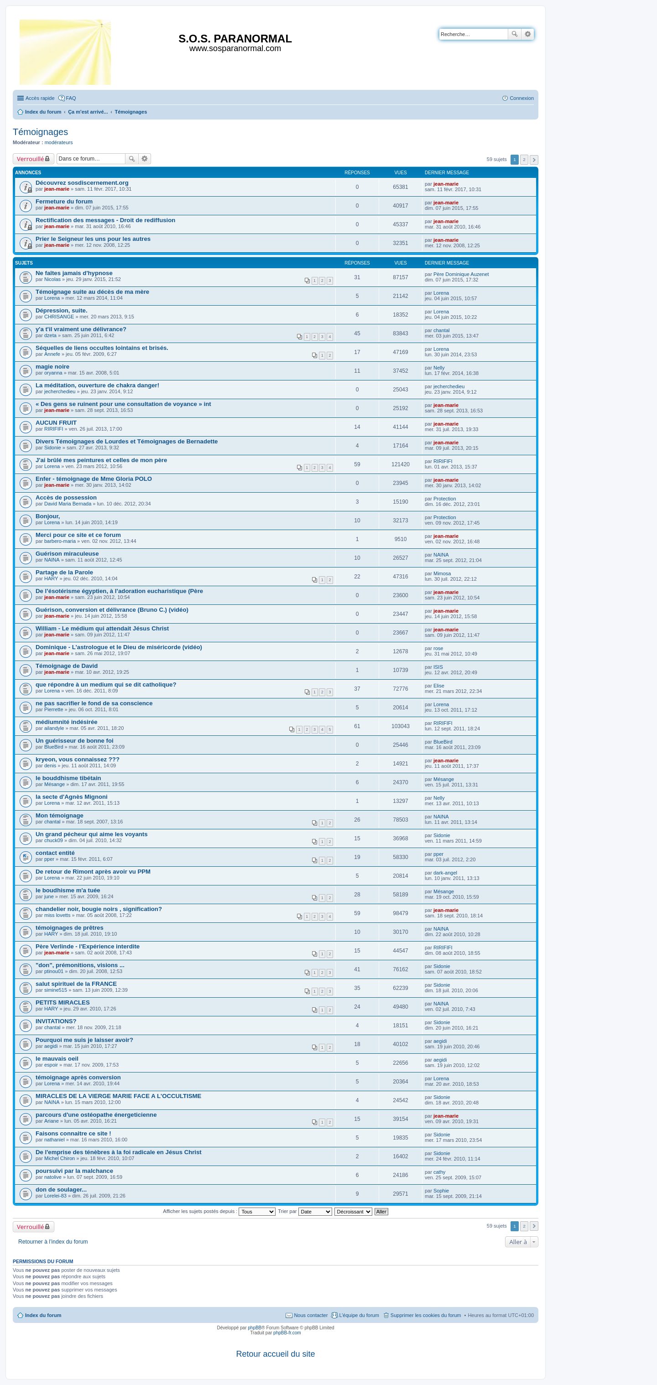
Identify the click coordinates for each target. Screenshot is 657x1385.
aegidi (50, 1046)
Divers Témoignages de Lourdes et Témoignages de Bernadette (127, 441)
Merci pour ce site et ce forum (78, 534)
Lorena (52, 298)
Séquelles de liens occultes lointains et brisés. (102, 347)
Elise (438, 685)
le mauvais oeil (57, 1058)
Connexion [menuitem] (522, 98)
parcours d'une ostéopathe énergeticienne (96, 1114)
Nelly (438, 367)
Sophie (441, 1190)
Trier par (305, 1211)
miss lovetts (57, 915)
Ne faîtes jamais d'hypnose (74, 273)
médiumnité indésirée (67, 722)
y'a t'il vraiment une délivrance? (81, 329)
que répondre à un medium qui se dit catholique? (106, 684)
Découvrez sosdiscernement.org (82, 182)
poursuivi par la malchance (74, 1170)
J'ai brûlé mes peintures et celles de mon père (101, 460)
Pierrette (53, 709)
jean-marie (56, 189)
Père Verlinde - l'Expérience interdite (88, 946)
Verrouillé (30, 159)
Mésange (54, 784)
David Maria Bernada (67, 503)
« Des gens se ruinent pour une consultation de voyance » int (123, 404)
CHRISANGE (59, 316)
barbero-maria (60, 541)
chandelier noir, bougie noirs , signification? (99, 909)
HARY (51, 578)
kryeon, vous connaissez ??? (78, 759)
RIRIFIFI (53, 429)
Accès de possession (66, 497)
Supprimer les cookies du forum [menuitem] (426, 1315)
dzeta (50, 335)
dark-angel (445, 872)
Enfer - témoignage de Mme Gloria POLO (94, 478)
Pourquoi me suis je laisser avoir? (84, 1039)
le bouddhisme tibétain (68, 778)
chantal (441, 330)
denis (50, 765)
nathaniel (54, 1139)
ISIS (438, 667)
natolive (53, 1177)
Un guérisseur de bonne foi (75, 740)
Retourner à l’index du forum (53, 1242)
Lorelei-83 (55, 1195)
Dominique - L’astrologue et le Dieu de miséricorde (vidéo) (119, 647)
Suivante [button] (534, 160)
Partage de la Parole (64, 572)
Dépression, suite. (62, 310)
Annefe (52, 354)
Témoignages (40, 132)
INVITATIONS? (56, 1021)
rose (438, 648)
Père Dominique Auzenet (461, 274)
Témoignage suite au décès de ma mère (92, 291)
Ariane (51, 1121)
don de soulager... (61, 1189)
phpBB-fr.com (287, 1332)
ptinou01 (53, 971)
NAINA (52, 559)
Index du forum (43, 1315)
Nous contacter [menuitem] (311, 1315)
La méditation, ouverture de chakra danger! (97, 385)
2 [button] (524, 159)
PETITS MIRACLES (63, 1002)
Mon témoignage (59, 815)
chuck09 (53, 840)
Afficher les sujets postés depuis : (219, 1211)
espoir (51, 1064)
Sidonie (52, 447)
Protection (444, 498)
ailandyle (54, 728)
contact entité (55, 852)
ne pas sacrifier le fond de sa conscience (94, 703)
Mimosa (442, 573)
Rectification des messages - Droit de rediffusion (105, 220)
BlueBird (53, 747)
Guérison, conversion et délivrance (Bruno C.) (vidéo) (112, 609)
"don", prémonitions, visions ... (80, 965)
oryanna (53, 372)
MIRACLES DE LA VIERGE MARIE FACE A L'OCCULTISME (118, 1096)
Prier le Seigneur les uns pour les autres (93, 238)
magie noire (52, 366)
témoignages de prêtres (70, 927)
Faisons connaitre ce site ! (73, 1133)
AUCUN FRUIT (56, 422)
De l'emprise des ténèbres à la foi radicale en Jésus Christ (119, 1152)
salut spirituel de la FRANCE (76, 983)
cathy (439, 1172)
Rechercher (514, 34)
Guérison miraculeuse (67, 553)
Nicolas (52, 279)
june (49, 896)
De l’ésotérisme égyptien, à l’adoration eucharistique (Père (119, 591)
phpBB (254, 1327)
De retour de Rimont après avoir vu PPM (93, 871)
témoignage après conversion (78, 1077)
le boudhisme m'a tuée (68, 890)
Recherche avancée (527, 34)
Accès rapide (40, 98)
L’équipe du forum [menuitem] (359, 1315)
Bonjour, (48, 516)
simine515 (55, 990)
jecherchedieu (60, 391)
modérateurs (59, 142)
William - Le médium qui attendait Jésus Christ (102, 628)
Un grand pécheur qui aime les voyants (92, 834)
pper (49, 859)
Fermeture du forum (64, 201)
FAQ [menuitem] (71, 98)
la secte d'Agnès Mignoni (72, 796)
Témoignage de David (67, 665)
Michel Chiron (59, 1158)
